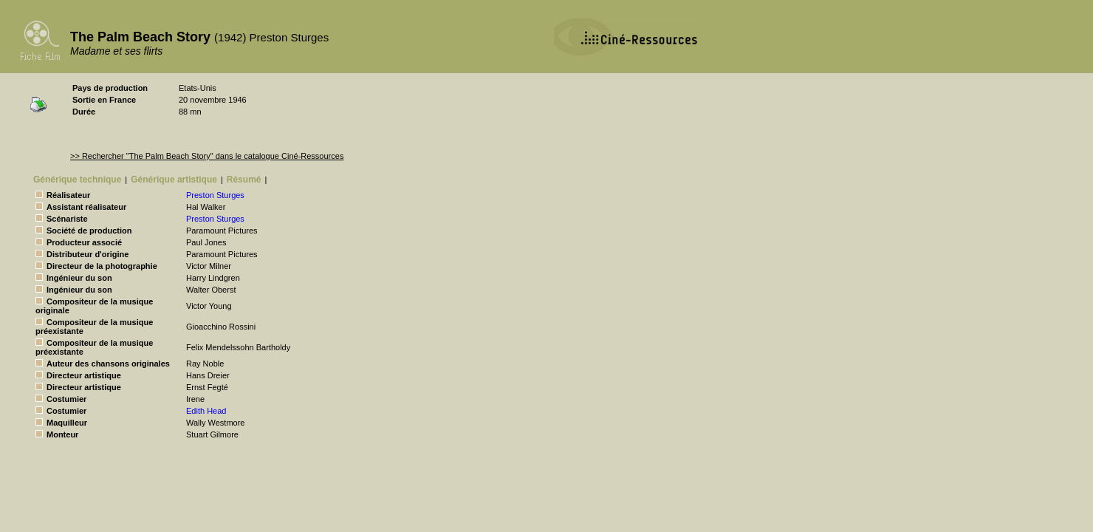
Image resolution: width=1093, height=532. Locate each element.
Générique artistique (174, 179)
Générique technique (77, 179)
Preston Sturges (215, 195)
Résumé (244, 179)
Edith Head (206, 410)
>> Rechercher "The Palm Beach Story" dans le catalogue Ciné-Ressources (206, 155)
